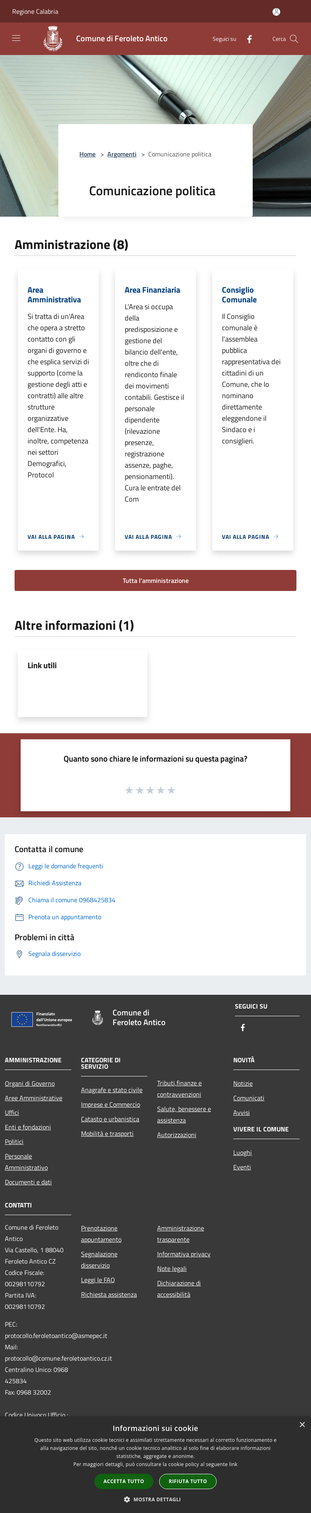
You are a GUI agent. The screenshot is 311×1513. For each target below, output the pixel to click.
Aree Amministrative (33, 1098)
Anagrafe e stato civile (112, 1090)
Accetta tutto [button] (124, 1481)
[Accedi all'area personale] (276, 12)
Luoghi (242, 1152)
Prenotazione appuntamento (101, 1233)
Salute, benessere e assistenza (184, 1114)
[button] (155, 1499)
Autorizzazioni (176, 1134)
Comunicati (248, 1098)
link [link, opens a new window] (233, 1464)
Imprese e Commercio (110, 1104)
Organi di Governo (30, 1083)
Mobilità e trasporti (107, 1133)
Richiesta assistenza (109, 1294)
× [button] (302, 1425)
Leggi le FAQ (98, 1280)
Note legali (172, 1268)
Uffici (12, 1112)
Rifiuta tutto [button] (188, 1481)
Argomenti (121, 154)
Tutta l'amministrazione (156, 580)
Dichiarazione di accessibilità (179, 1288)
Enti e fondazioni (28, 1127)
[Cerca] (294, 39)
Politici (14, 1141)
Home (87, 154)
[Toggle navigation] (16, 38)
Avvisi (241, 1112)
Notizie (243, 1083)
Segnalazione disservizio (99, 1259)
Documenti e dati (28, 1182)
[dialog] (155, 1464)
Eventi (242, 1167)
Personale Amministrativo (26, 1161)
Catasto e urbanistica (110, 1119)
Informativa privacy (184, 1254)
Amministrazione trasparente (180, 1233)
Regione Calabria (35, 11)
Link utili (42, 665)
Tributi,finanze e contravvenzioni (179, 1088)
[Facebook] (246, 38)
